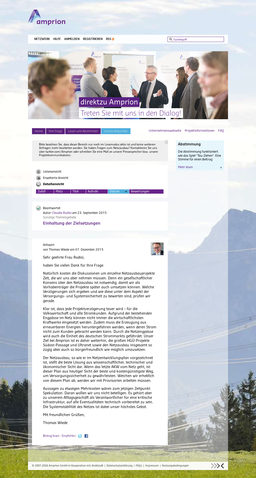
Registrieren (92, 39)
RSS (108, 39)
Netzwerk (42, 39)
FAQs (139, 466)
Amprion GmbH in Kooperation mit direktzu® (76, 466)
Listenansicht (49, 171)
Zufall (42, 191)
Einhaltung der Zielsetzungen (71, 223)
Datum (118, 192)
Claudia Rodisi (62, 212)
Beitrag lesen (51, 436)
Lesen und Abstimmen (83, 131)
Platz (59, 191)
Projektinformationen (199, 130)
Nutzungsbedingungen (175, 466)
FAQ (221, 130)
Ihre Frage (55, 131)
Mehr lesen (200, 167)
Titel (75, 191)
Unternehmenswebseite (165, 130)
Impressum (152, 466)
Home (39, 131)
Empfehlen (69, 436)
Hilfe (57, 39)
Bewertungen (140, 191)
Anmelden (72, 39)
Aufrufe (93, 191)
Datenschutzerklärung (119, 466)
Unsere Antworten (116, 131)
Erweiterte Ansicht (52, 177)
